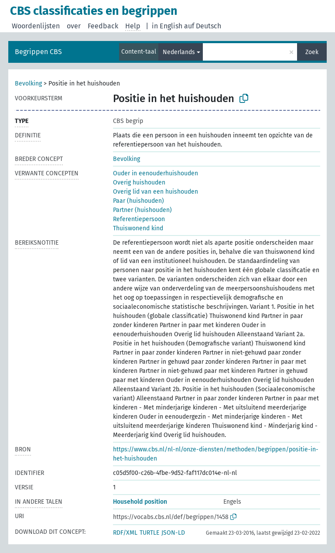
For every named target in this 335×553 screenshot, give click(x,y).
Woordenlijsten (36, 26)
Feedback (103, 26)
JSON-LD (173, 532)
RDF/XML (125, 532)
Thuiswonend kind (138, 228)
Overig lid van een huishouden (155, 191)
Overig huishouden (139, 182)
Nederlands (179, 52)
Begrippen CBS (38, 52)
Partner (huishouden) (142, 210)
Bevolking (28, 83)
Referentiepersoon (139, 219)
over (74, 26)
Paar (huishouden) (138, 201)
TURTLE (149, 532)
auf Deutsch (202, 26)
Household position (140, 501)
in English (167, 26)
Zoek (311, 52)
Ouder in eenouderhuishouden (155, 173)
